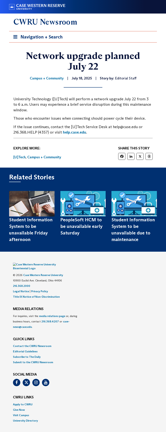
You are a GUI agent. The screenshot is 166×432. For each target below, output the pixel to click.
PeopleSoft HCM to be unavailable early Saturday (81, 226)
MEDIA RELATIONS (28, 303)
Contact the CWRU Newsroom (32, 340)
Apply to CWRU (23, 398)
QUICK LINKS (23, 333)
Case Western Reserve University (43, 269)
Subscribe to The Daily (27, 351)
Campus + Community (44, 157)
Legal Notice (21, 285)
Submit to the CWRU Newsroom (33, 356)
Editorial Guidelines (25, 345)
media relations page (52, 310)
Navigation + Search (37, 37)
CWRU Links (23, 392)
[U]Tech (19, 157)
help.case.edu (74, 132)
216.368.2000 (21, 280)
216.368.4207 (50, 315)
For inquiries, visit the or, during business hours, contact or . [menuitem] (45, 315)
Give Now (19, 404)
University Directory (25, 415)
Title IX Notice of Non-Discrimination (36, 291)
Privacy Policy (39, 285)
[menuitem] (83, 340)
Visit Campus (21, 409)
